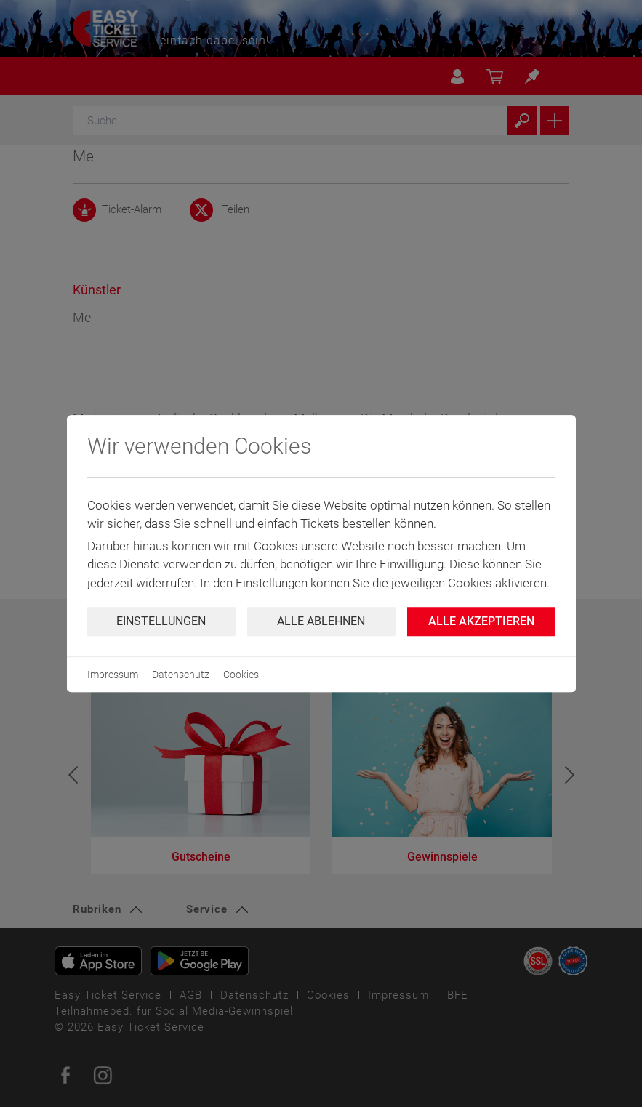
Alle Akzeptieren (481, 621)
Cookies (241, 674)
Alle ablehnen (321, 621)
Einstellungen (161, 621)
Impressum (112, 674)
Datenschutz (180, 674)
